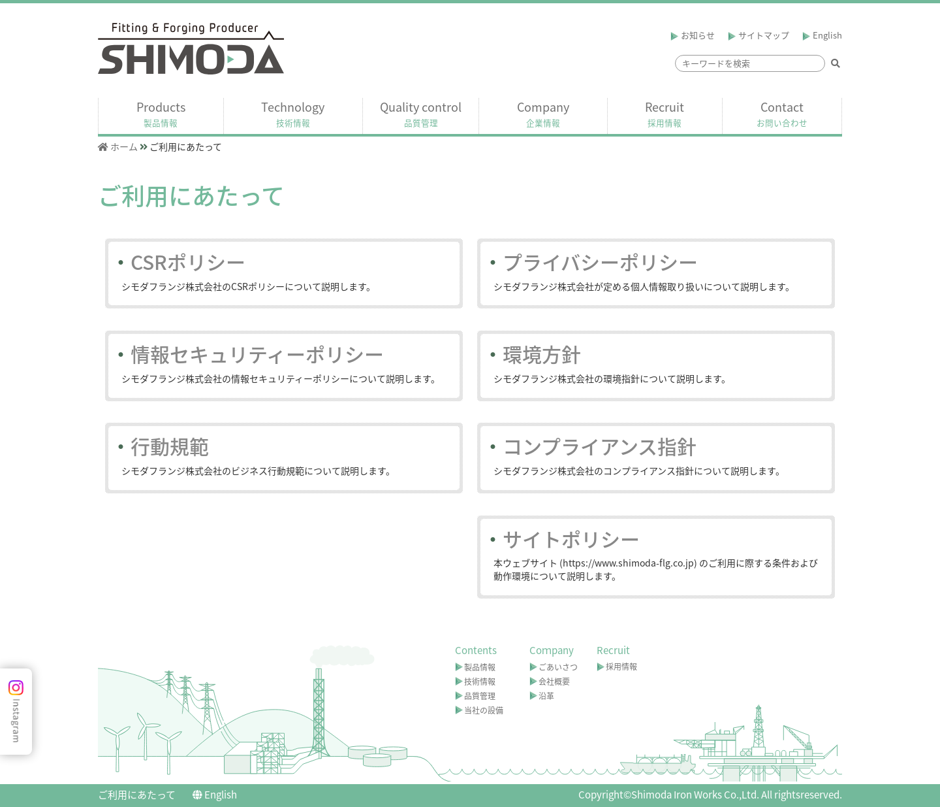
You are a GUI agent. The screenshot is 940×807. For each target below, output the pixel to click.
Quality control (421, 113)
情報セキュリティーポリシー (247, 354)
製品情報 (479, 667)
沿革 (546, 696)
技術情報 (479, 681)
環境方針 (532, 354)
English (822, 35)
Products (160, 113)
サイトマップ (758, 35)
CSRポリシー (178, 261)
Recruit (664, 113)
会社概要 (554, 681)
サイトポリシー (561, 538)
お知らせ (692, 35)
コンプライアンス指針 (590, 446)
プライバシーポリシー (590, 261)
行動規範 (160, 446)
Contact (782, 113)
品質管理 (479, 696)
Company (543, 113)
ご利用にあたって (137, 794)
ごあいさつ (558, 667)
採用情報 (621, 666)
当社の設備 (483, 710)
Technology (292, 113)
